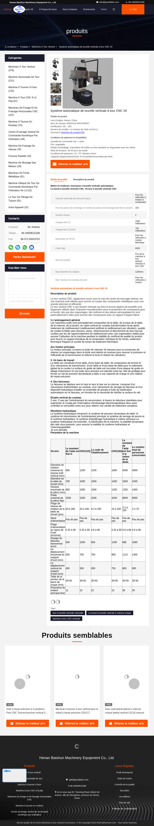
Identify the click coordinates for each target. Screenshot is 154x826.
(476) (21, 68)
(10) (23, 187)
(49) (23, 135)
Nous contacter (70, 9)
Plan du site (124, 802)
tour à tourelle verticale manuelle (68, 613)
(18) (19, 156)
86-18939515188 (134, 2)
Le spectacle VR (25, 9)
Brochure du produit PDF (73, 132)
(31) (18, 207)
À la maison (11, 47)
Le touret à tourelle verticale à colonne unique (109, 613)
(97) (22, 99)
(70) (20, 123)
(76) (21, 147)
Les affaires (124, 796)
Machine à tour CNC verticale (66, 618)
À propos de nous (48, 9)
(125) (22, 89)
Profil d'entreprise (124, 772)
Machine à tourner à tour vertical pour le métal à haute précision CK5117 (77, 711)
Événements (89, 9)
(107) (23, 111)
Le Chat (133, 9)
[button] (56, 105)
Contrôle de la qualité (124, 784)
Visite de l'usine (124, 778)
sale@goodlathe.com (108, 2)
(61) (18, 175)
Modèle (55, 451)
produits (24, 47)
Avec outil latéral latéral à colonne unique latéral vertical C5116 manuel (124, 711)
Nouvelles (124, 790)
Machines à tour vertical (43, 47)
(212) (23, 79)
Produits (7, 9)
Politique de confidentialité (124, 808)
